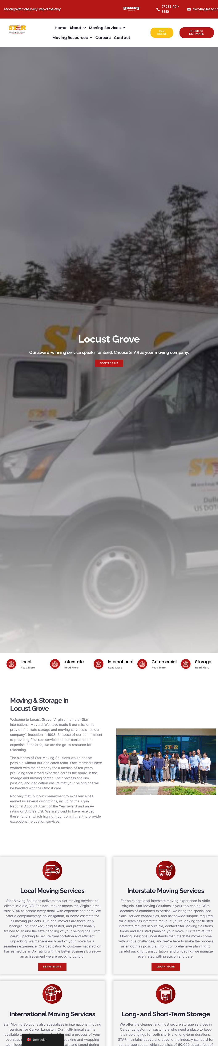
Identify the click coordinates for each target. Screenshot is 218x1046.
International (120, 662)
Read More (28, 667)
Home (60, 27)
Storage (203, 662)
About (77, 28)
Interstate (74, 662)
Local (26, 662)
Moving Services (107, 28)
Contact (122, 37)
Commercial (164, 662)
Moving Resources (72, 38)
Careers (103, 37)
